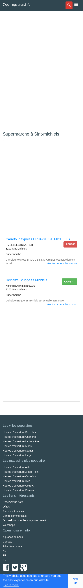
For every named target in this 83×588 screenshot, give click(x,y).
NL (4, 550)
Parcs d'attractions (13, 511)
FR (4, 555)
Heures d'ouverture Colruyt (18, 485)
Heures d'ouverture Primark (18, 490)
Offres (6, 506)
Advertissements (12, 546)
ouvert (69, 281)
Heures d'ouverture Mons (17, 446)
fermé (70, 244)
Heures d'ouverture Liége (17, 455)
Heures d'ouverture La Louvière (21, 441)
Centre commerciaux (15, 515)
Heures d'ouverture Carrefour (19, 476)
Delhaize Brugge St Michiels (26, 280)
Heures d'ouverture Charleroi (19, 436)
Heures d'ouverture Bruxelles (19, 432)
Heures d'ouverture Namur (18, 450)
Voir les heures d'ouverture (62, 263)
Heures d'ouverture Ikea (16, 481)
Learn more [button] (11, 585)
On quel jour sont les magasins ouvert (24, 520)
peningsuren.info (16, 4)
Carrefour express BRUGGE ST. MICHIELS (38, 239)
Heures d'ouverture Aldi (16, 467)
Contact (7, 541)
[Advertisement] (30, 72)
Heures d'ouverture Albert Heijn (20, 471)
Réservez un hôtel (13, 502)
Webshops (9, 525)
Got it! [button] (75, 581)
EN (4, 560)
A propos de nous (13, 537)
